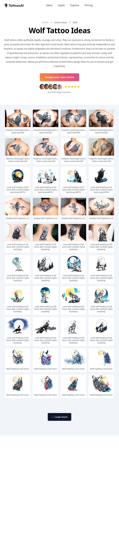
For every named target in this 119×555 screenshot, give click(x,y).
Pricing (89, 5)
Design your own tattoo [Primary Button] (59, 77)
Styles (61, 5)
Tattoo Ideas (60, 22)
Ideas (49, 5)
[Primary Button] (59, 417)
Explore (74, 5)
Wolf (75, 22)
